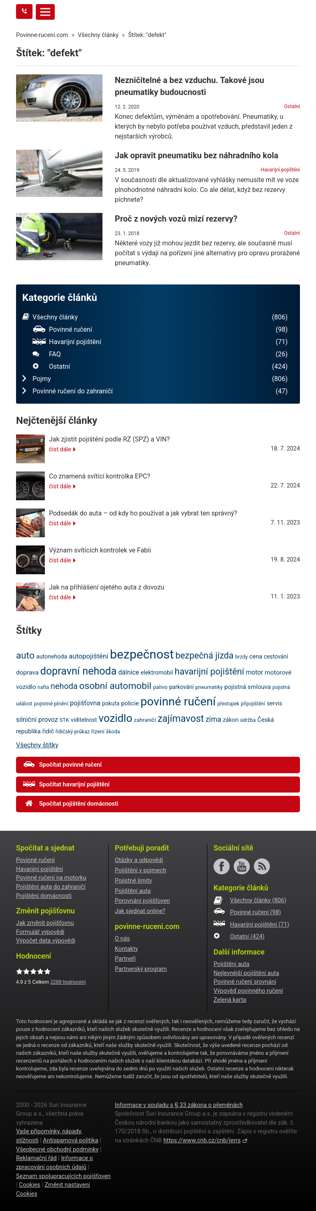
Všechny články (155, 317)
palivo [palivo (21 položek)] (160, 687)
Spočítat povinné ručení (62, 764)
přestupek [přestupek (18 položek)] (228, 704)
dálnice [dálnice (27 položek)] (128, 672)
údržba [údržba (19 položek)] (248, 720)
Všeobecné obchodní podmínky (57, 1149)
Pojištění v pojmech (140, 870)
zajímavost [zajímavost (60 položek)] (181, 718)
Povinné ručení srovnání (245, 981)
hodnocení (68, 982)
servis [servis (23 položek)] (274, 703)
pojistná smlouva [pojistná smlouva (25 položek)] (247, 687)
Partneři (125, 958)
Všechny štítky (37, 745)
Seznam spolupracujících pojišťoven (63, 1176)
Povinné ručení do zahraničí (155, 391)
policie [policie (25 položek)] (130, 703)
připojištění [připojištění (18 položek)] (253, 704)
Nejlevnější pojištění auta (246, 973)
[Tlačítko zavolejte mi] (24, 11)
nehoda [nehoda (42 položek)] (64, 686)
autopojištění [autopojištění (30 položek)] (88, 656)
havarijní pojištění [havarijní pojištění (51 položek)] (209, 671)
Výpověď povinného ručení (248, 990)
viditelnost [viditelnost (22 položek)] (84, 719)
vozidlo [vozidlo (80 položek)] (115, 718)
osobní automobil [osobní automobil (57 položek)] (115, 685)
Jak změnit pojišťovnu (45, 923)
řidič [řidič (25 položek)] (48, 731)
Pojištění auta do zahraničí (51, 886)
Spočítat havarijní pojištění (66, 784)
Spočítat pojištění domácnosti (70, 803)
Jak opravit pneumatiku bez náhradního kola (197, 155)
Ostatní (292, 106)
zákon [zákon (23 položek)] (231, 719)
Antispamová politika (70, 1140)
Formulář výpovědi (40, 932)
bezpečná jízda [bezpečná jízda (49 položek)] (204, 655)
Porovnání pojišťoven (142, 900)
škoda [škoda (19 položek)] (113, 731)
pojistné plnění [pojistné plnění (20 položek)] (51, 703)
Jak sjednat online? (140, 911)
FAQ (160, 354)
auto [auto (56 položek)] (25, 655)
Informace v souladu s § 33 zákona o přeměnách (179, 1105)
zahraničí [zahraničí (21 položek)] (145, 720)
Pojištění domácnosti (44, 895)
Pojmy (155, 379)
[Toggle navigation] (45, 12)
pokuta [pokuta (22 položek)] (110, 703)
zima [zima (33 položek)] (213, 719)
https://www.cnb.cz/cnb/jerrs (202, 1140)
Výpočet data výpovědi (45, 940)
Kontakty (126, 948)
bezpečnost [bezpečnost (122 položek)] (142, 654)
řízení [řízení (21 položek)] (98, 731)
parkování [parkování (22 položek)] (181, 687)
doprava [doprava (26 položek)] (27, 672)
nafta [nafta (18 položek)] (43, 687)
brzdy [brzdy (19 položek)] (241, 657)
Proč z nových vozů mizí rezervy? (176, 219)
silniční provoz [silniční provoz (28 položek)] (37, 719)
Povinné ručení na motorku (51, 877)
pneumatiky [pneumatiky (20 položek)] (209, 687)
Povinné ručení (160, 330)
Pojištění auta (133, 890)
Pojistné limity (133, 880)
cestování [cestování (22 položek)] (276, 656)
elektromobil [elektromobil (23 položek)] (157, 672)
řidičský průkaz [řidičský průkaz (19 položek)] (73, 731)
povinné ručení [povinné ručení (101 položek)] (178, 701)
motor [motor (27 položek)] (254, 672)
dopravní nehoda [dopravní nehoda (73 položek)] (78, 671)
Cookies (29, 1184)
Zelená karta (230, 999)
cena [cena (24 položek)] (256, 656)
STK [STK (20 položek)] (64, 720)
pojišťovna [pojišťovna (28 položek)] (85, 703)
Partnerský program (141, 969)
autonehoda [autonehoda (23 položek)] (51, 656)
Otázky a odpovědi (139, 860)
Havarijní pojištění (280, 170)
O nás (122, 938)
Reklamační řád (36, 1158)
